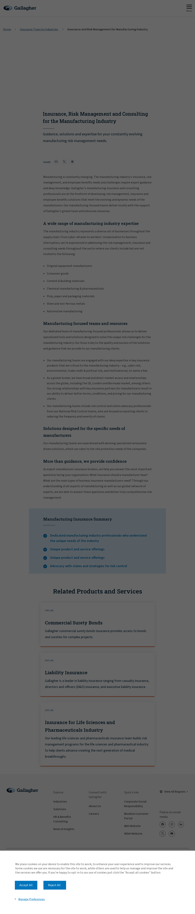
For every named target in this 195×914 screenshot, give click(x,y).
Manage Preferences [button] (31, 899)
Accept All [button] (26, 885)
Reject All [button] (54, 885)
